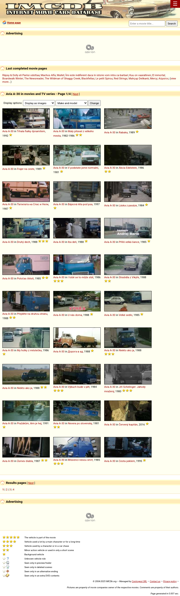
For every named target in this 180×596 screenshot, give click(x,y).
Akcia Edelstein (128, 167)
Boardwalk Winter (12, 78)
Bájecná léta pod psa (80, 204)
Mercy (153, 78)
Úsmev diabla (25, 461)
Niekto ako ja (126, 350)
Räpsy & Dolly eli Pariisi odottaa (20, 75)
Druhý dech (23, 242)
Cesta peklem (127, 461)
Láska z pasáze (128, 205)
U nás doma (75, 315)
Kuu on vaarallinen (140, 75)
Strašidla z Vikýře (129, 277)
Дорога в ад (75, 351)
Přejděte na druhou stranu (32, 313)
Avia (5, 131)
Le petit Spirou (104, 78)
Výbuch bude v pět (78, 386)
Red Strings (120, 78)
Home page (14, 22)
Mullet (60, 75)
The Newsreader (33, 78)
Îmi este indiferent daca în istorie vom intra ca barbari (96, 75)
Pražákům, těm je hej (29, 423)
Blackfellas (87, 78)
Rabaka (123, 132)
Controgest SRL (139, 581)
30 (12, 131)
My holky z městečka (29, 350)
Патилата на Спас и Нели (32, 204)
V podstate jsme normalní (83, 167)
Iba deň (72, 242)
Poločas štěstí (25, 278)
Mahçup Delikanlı (139, 78)
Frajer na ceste (25, 169)
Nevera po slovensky (80, 423)
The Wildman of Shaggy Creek (62, 78)
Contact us (155, 581)
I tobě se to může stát (80, 277)
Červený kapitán (128, 424)
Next (75, 94)
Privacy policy (169, 581)
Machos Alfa (48, 75)
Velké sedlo (125, 315)
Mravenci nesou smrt (80, 459)
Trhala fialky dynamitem (31, 131)
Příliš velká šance (129, 242)
